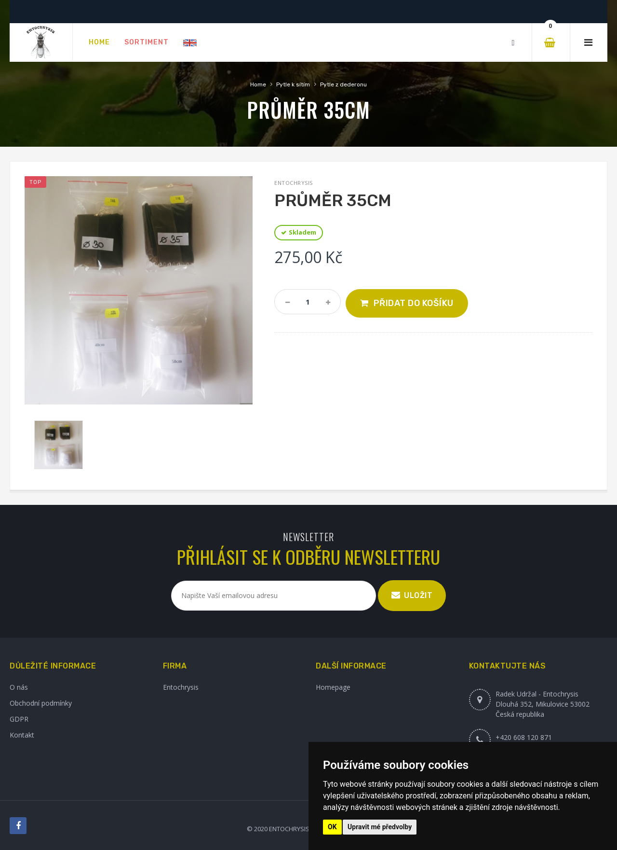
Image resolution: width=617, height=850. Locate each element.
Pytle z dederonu (343, 84)
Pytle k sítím (293, 84)
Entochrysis (181, 687)
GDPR (19, 719)
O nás (19, 687)
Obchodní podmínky (41, 703)
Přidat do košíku (414, 303)
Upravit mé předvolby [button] (380, 827)
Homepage (333, 687)
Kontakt (22, 734)
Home (258, 84)
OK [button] (332, 827)
